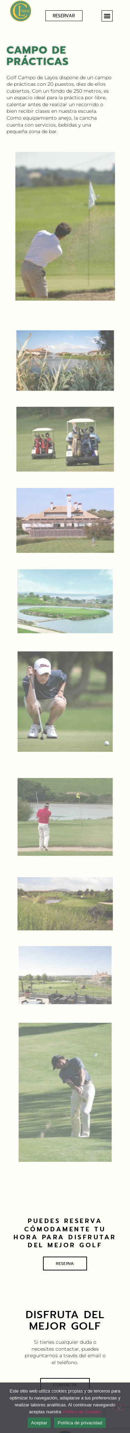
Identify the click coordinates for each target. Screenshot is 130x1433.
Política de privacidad (80, 1422)
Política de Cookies (81, 1411)
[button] (107, 15)
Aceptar (39, 1422)
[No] (119, 1407)
